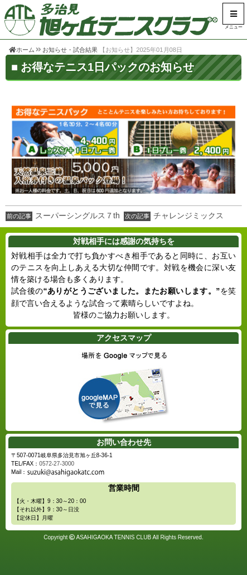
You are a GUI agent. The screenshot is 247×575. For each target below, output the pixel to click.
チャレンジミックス (188, 215)
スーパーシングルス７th (77, 215)
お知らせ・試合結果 (70, 49)
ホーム (22, 49)
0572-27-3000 (56, 464)
